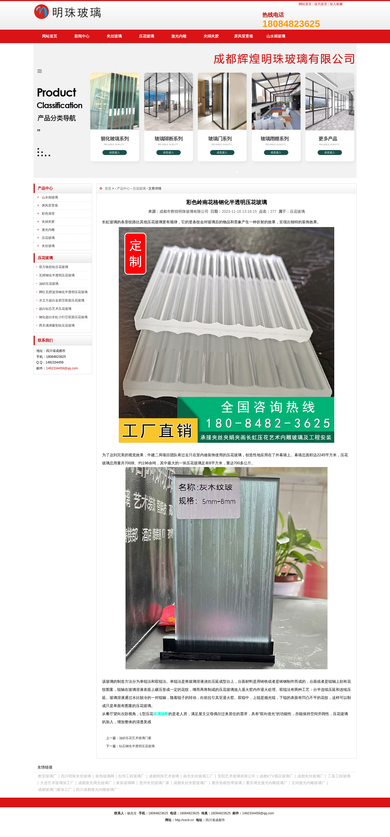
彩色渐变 (48, 213)
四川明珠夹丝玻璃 (76, 776)
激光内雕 (178, 36)
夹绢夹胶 (211, 36)
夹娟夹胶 (48, 222)
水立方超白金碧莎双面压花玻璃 (61, 300)
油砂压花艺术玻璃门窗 (135, 738)
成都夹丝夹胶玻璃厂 (190, 783)
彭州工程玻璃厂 (131, 776)
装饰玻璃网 (104, 776)
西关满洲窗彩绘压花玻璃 (57, 325)
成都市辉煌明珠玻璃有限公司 (183, 211)
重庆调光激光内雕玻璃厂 (266, 783)
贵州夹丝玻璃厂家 (154, 783)
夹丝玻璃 (114, 36)
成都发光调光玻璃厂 (95, 783)
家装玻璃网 (125, 783)
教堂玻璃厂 (47, 776)
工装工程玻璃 (339, 776)
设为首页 (320, 4)
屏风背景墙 (243, 36)
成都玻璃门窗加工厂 (55, 789)
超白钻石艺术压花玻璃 (55, 309)
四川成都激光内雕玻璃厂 (96, 789)
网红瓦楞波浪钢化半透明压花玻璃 (63, 292)
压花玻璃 (146, 36)
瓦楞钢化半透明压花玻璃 (57, 275)
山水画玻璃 (275, 36)
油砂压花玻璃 (48, 284)
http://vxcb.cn (184, 820)
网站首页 (305, 4)
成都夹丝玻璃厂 (310, 776)
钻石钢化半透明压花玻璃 (137, 746)
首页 (108, 188)
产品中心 (123, 188)
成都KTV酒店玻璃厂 (276, 776)
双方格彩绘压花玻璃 (53, 267)
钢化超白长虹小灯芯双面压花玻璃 (63, 317)
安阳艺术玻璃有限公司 (236, 776)
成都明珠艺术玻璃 (164, 776)
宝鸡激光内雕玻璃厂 (308, 783)
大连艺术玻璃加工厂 (57, 783)
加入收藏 (336, 4)
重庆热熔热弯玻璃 (227, 783)
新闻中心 (81, 36)
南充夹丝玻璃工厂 (198, 776)
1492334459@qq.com (62, 368)
